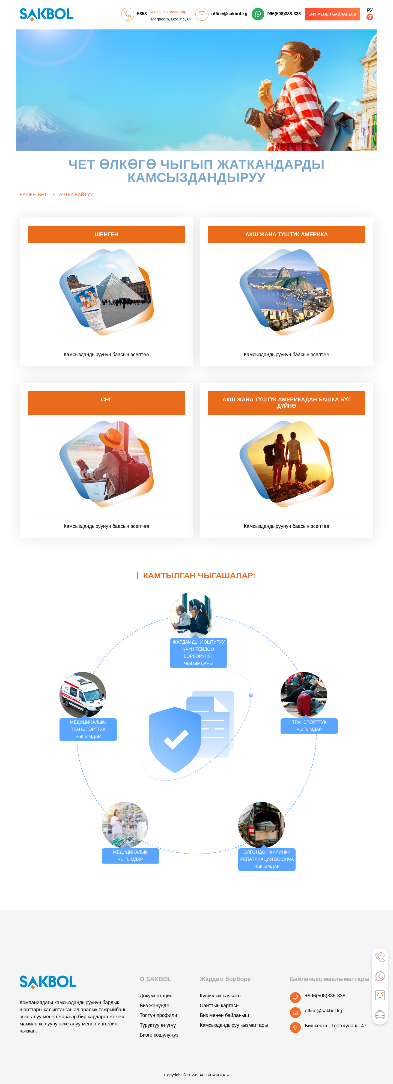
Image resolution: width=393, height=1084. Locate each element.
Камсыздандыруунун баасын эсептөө (106, 354)
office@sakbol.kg (229, 13)
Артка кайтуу (76, 194)
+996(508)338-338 (325, 995)
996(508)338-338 (284, 13)
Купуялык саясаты (221, 995)
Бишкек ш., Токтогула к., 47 (336, 1025)
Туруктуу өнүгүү (158, 1025)
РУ (370, 10)
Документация (156, 995)
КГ (370, 17)
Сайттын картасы (220, 1005)
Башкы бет (33, 194)
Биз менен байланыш (332, 14)
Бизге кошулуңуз (159, 1035)
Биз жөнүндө (154, 1005)
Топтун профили (158, 1015)
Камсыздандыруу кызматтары (234, 1025)
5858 (142, 13)
